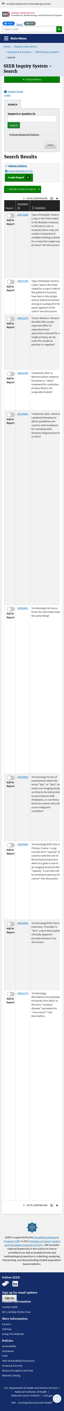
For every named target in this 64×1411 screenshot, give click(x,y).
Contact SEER (9, 1307)
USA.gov (48, 1395)
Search (14, 125)
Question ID (23, 205)
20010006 (22, 923)
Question (40, 207)
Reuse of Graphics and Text (17, 1370)
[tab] (12, 104)
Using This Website (13, 1334)
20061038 (22, 373)
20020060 (22, 844)
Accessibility (9, 1346)
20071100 (22, 281)
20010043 (22, 777)
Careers (6, 1324)
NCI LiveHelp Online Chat (16, 1312)
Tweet (19, 24)
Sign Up (9, 1298)
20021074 (22, 318)
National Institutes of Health (31, 1391)
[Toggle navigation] (15, 38)
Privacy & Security (12, 1365)
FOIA (5, 1355)
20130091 (22, 413)
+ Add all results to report (21, 189)
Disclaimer (8, 1351)
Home (7, 46)
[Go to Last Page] (57, 198)
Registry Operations (25, 46)
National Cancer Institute (25, 1395)
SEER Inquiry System (47, 52)
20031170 (22, 993)
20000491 (22, 608)
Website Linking (11, 1375)
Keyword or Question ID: (21, 113)
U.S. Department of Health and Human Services (31, 1387)
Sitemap (7, 1329)
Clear (50, 145)
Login (7, 95)
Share (10, 23)
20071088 (22, 214)
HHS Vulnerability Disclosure (18, 1360)
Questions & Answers (19, 52)
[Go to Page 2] (51, 198)
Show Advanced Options (24, 134)
